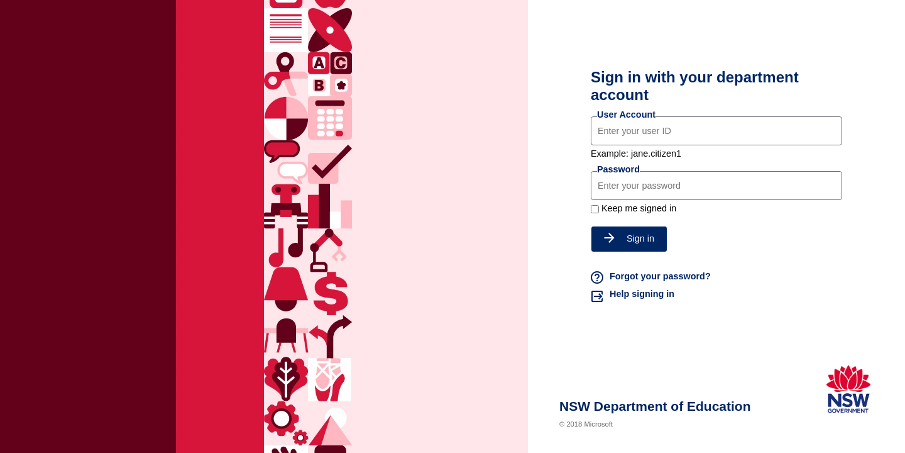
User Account (626, 114)
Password (618, 169)
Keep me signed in (638, 208)
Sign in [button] (629, 238)
